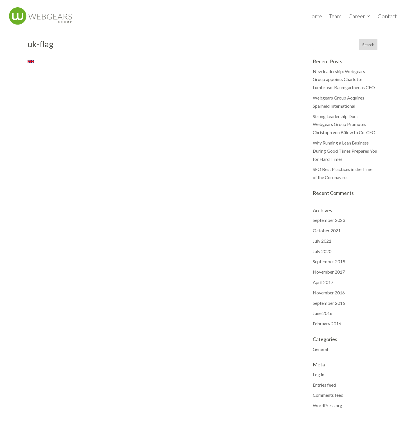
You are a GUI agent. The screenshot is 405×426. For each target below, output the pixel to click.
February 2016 (327, 323)
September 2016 (329, 303)
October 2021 (327, 230)
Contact (387, 16)
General (320, 349)
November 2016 (329, 292)
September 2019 (329, 261)
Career (356, 16)
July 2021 (322, 241)
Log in (318, 374)
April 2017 (323, 282)
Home (314, 16)
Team (335, 16)
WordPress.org (327, 405)
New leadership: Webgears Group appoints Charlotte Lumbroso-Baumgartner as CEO (344, 79)
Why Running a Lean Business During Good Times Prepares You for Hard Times (345, 151)
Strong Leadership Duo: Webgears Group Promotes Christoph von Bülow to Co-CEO (344, 124)
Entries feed (324, 384)
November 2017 (329, 271)
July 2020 (322, 251)
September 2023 (329, 220)
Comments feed (328, 395)
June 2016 (322, 313)
